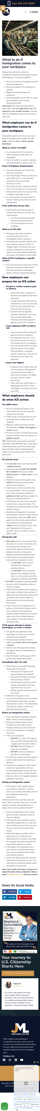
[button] (3, 8)
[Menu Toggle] (25, 12)
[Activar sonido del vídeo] (26, 1083)
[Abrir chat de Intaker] (17, 1110)
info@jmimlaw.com (15, 874)
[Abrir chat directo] (34, 1062)
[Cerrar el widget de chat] (37, 1062)
